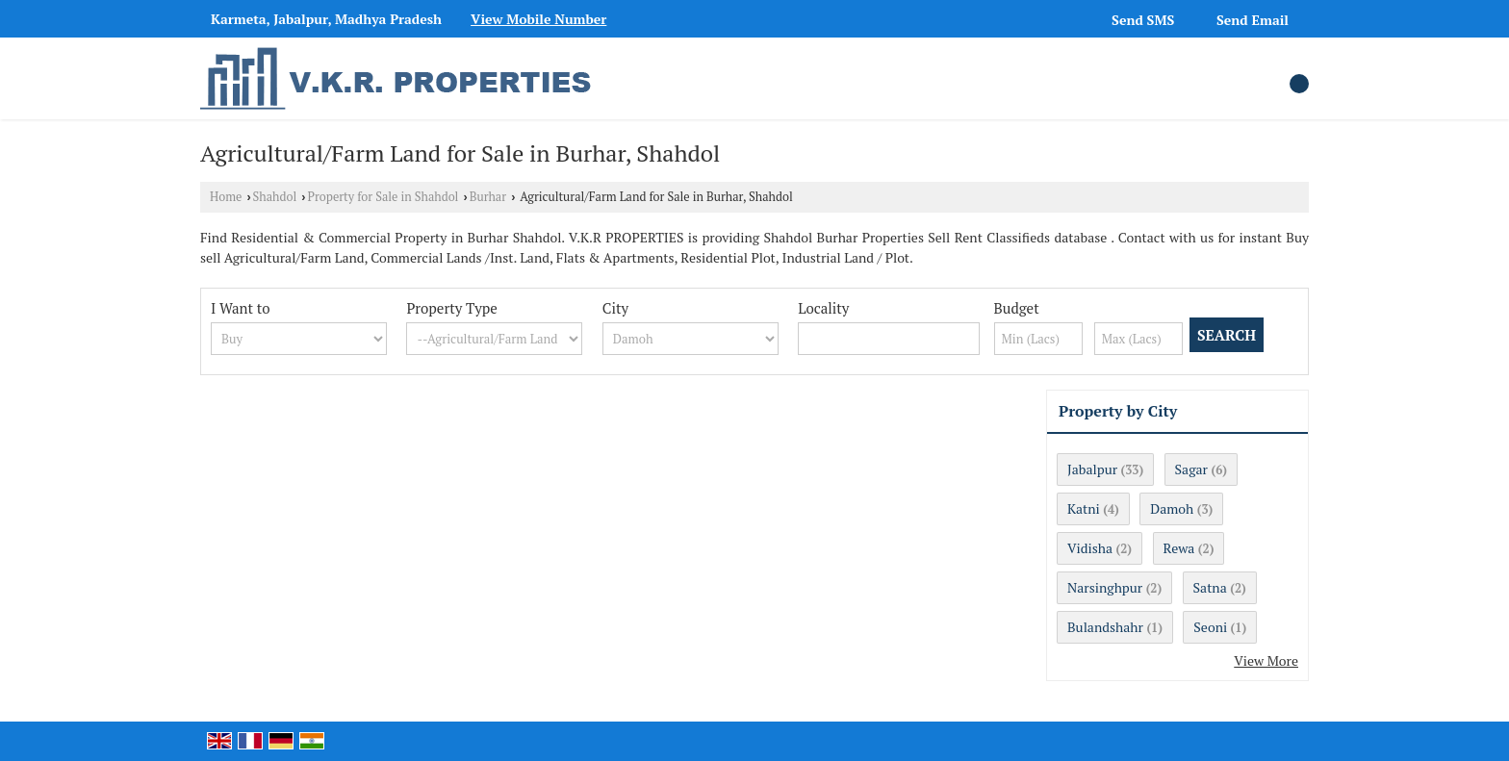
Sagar (1191, 469)
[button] (538, 19)
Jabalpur (1092, 469)
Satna (1210, 587)
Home (226, 197)
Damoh (1171, 508)
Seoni (1210, 627)
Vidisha (1090, 548)
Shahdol (275, 197)
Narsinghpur (1104, 587)
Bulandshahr (1105, 627)
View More (1266, 660)
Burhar (488, 197)
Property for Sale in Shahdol (383, 197)
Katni (1083, 508)
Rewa (1179, 548)
